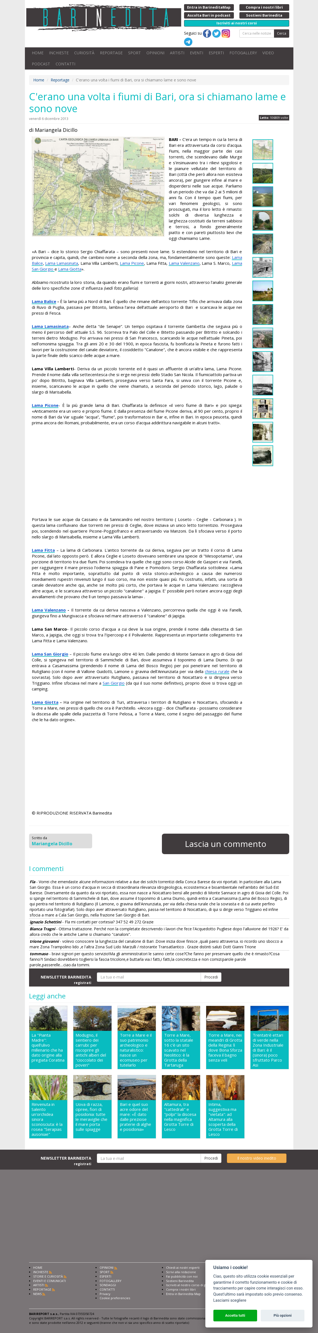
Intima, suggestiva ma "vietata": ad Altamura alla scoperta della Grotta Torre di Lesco (223, 1119)
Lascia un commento (225, 843)
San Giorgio (114, 683)
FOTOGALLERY (243, 52)
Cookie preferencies (115, 1298)
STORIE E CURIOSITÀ (48, 1276)
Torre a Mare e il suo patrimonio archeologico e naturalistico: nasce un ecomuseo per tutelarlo (136, 1050)
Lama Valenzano (184, 263)
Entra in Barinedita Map (183, 1294)
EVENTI (196, 52)
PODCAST (41, 63)
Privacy (105, 1294)
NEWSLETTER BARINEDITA (66, 979)
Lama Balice (44, 301)
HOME (37, 52)
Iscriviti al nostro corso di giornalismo (193, 1285)
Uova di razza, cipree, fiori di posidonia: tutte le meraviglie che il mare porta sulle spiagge (91, 1117)
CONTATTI (65, 63)
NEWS (37, 1294)
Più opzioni (282, 1315)
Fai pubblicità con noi (182, 1276)
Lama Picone (132, 263)
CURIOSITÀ (84, 52)
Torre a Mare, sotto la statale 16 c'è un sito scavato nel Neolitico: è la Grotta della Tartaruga (178, 1050)
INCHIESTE (59, 52)
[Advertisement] (137, 472)
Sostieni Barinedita (180, 1281)
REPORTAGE (111, 52)
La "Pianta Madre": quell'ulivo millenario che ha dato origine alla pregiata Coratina (48, 1048)
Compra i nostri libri (181, 1289)
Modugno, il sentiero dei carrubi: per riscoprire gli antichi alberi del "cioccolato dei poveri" (91, 1050)
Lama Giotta (69, 269)
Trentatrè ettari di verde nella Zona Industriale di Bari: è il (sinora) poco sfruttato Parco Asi (268, 1050)
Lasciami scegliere (229, 1300)
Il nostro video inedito (256, 1158)
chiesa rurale (217, 671)
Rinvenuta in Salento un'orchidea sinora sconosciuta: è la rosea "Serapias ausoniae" (47, 1119)
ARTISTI (177, 52)
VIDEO (268, 52)
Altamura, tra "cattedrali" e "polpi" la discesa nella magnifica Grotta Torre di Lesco (180, 1117)
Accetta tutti (235, 1315)
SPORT (134, 52)
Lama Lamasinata (61, 263)
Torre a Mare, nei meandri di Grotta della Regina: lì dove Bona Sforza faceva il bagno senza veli (225, 1048)
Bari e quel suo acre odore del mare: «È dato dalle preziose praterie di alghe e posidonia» (135, 1117)
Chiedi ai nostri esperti (183, 1267)
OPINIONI (155, 52)
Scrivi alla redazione (181, 1272)
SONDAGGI (108, 1285)
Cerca (281, 33)
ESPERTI (216, 52)
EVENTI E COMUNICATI (49, 1281)
